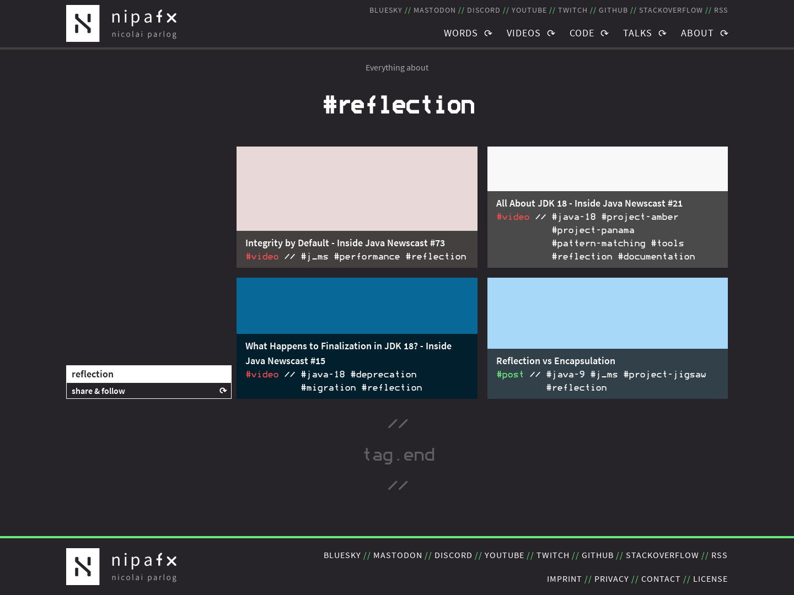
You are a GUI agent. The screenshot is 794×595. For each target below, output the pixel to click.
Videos (524, 32)
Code (582, 32)
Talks (637, 32)
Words (461, 32)
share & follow (98, 390)
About (697, 32)
